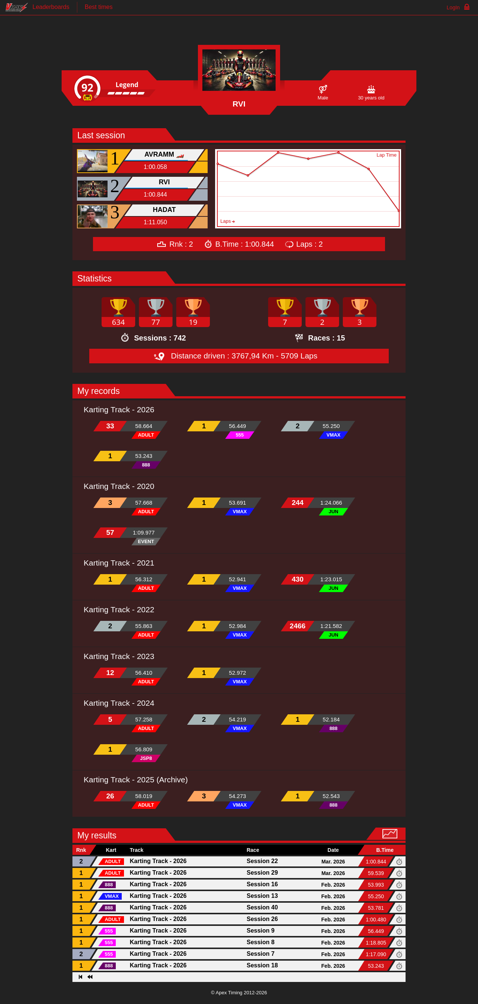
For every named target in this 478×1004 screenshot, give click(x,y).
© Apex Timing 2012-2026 (239, 992)
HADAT (164, 209)
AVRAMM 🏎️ (164, 154)
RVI (164, 182)
